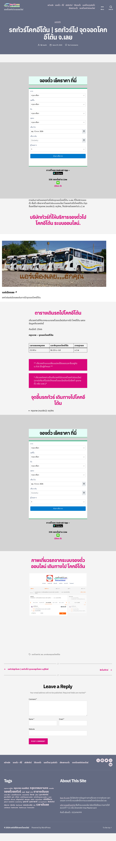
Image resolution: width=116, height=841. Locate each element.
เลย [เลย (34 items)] (34, 813)
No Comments (73, 45)
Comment (33, 703)
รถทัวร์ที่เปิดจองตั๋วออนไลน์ (20, 835)
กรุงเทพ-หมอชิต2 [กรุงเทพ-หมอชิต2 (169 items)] (21, 796)
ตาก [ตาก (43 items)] (31, 800)
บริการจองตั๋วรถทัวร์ (67, 813)
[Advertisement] (46, 635)
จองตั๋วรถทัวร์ (36, 655)
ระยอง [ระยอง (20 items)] (49, 805)
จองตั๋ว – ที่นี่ (59, 5)
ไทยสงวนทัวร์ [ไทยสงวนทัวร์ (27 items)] (30, 815)
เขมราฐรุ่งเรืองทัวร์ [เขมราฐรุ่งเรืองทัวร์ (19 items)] (42, 809)
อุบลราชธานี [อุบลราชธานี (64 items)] (33, 809)
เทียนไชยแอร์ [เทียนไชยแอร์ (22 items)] (19, 813)
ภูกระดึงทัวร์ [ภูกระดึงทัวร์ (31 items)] (7, 805)
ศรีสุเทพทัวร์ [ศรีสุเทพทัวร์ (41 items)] (20, 807)
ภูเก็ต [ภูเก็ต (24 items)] (13, 805)
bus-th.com (65, 805)
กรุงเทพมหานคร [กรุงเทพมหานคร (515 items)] (39, 795)
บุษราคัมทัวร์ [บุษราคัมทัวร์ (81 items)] (43, 802)
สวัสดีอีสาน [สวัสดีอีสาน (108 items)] (47, 807)
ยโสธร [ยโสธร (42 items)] (17, 805)
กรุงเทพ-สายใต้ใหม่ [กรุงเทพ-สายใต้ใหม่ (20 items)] (8, 796)
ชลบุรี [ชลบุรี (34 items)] (23, 800)
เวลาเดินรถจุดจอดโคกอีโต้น (52, 655)
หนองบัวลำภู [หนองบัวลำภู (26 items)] (18, 809)
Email (61, 723)
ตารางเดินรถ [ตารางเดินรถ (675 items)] (41, 799)
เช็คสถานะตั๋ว (73, 8)
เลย (42, 655)
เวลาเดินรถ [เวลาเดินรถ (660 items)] (42, 812)
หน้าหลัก (50, 5)
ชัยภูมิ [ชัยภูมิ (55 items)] (28, 800)
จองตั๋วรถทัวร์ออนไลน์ (87, 8)
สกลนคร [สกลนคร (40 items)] (27, 807)
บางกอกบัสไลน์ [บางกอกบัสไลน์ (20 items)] (25, 802)
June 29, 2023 (57, 45)
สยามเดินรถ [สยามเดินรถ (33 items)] (38, 807)
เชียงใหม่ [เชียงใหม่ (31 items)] (12, 813)
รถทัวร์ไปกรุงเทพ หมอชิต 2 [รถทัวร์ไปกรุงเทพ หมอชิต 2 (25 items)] (40, 805)
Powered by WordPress (42, 835)
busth (44, 45)
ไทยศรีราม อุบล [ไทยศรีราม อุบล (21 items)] (22, 815)
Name (31, 723)
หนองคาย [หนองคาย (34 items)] (11, 809)
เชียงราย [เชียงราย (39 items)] (6, 813)
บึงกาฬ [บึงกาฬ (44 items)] (32, 802)
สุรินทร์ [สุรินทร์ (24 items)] (6, 809)
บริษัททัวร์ (69, 5)
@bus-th (58, 184)
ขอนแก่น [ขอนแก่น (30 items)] (51, 796)
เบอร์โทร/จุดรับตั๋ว (88, 5)
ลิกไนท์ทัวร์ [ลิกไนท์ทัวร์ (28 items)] (7, 807)
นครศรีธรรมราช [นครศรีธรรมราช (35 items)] (16, 802)
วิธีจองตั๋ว (77, 5)
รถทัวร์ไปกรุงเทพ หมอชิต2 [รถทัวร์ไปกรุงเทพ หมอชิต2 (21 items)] (26, 805)
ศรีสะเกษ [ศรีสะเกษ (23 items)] (13, 807)
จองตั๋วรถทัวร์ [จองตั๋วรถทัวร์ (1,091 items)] (12, 799)
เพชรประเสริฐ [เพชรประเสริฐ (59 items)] (27, 813)
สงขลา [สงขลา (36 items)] (33, 807)
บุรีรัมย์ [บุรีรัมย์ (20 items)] (36, 802)
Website (32, 733)
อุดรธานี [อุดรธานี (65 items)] (25, 809)
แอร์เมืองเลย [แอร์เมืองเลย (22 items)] (7, 815)
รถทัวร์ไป (58, 22)
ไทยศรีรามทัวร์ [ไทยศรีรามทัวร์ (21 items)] (14, 815)
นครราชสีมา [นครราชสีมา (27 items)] (7, 802)
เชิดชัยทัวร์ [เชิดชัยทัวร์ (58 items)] (51, 809)
